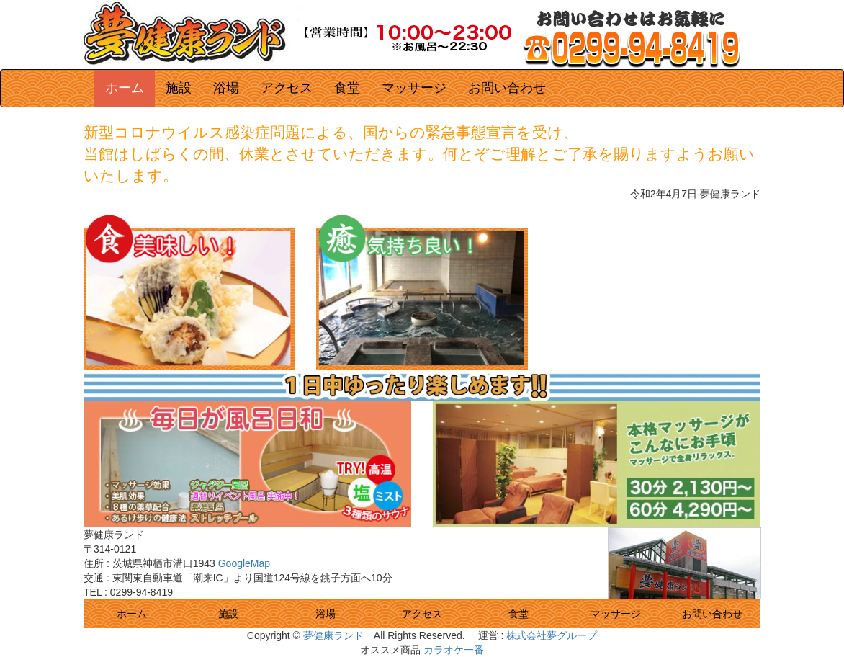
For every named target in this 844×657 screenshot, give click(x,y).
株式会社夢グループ (551, 635)
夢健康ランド (333, 635)
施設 (228, 614)
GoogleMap (244, 563)
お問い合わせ (712, 614)
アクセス (422, 614)
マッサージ (616, 614)
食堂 (518, 614)
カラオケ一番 (453, 650)
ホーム (132, 614)
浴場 (325, 614)
